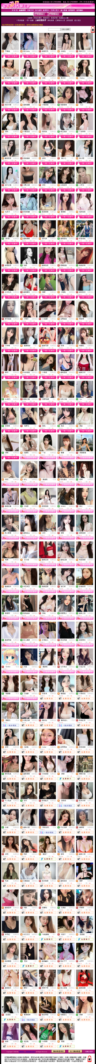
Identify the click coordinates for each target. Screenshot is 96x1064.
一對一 (91, 105)
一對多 (91, 453)
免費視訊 (16, 51)
